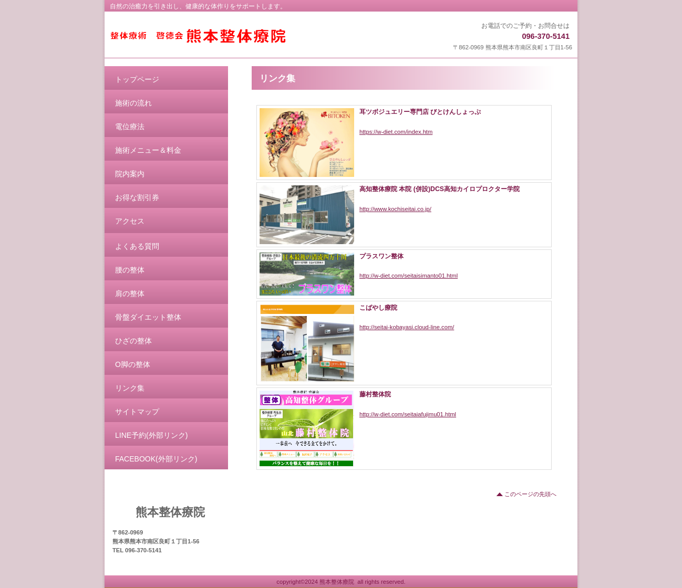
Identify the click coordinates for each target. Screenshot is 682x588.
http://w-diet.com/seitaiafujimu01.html (407, 414)
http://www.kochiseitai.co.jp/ (395, 209)
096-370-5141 (546, 36)
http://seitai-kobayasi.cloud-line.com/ (406, 327)
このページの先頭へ (530, 494)
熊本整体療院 (239, 35)
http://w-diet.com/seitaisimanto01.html (408, 275)
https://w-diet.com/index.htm (395, 132)
